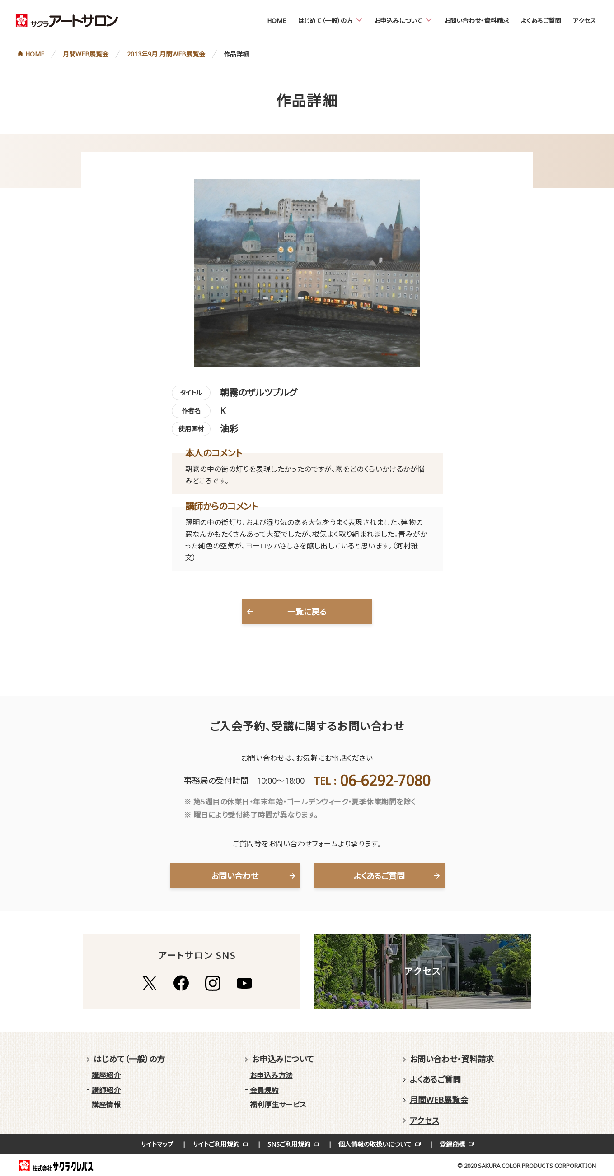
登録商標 (452, 1144)
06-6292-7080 (385, 780)
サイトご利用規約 (215, 1144)
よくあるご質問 (541, 20)
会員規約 (264, 1090)
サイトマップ (157, 1144)
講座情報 (106, 1105)
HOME (276, 20)
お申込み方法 (271, 1075)
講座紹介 (106, 1075)
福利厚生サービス (278, 1105)
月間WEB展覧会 (439, 1099)
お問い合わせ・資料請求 (476, 20)
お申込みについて (398, 20)
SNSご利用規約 (288, 1144)
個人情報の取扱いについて (375, 1144)
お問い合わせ (234, 875)
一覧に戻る (307, 611)
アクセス (584, 20)
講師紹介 (106, 1090)
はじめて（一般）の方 (325, 20)
